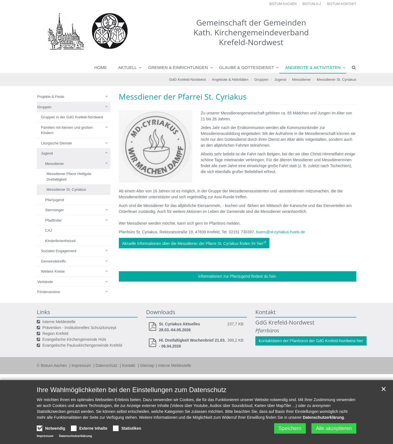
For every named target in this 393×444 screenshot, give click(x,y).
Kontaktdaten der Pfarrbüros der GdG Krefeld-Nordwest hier (311, 341)
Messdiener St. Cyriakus (336, 79)
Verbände (45, 282)
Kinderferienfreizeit (60, 241)
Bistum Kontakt (341, 4)
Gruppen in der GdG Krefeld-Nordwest (72, 117)
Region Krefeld (55, 333)
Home (100, 67)
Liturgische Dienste (56, 143)
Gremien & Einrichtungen (178, 67)
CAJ (48, 230)
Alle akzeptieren (334, 428)
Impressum (81, 365)
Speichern (290, 428)
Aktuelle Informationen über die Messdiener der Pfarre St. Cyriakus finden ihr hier (192, 243)
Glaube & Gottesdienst (246, 67)
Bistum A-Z (311, 4)
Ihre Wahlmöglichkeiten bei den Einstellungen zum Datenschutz (131, 390)
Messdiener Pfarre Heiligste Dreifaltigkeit (69, 176)
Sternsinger (54, 210)
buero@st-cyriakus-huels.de (280, 232)
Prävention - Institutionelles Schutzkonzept (79, 327)
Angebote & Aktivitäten (313, 67)
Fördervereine (48, 292)
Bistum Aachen (283, 4)
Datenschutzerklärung (323, 417)
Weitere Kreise (53, 271)
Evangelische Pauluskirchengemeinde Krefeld (82, 345)
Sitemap (147, 365)
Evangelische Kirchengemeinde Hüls (74, 339)
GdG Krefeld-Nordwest (187, 79)
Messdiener (301, 79)
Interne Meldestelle (58, 321)
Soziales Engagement (58, 251)
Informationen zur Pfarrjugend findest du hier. (237, 276)
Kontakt (129, 365)
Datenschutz (107, 365)
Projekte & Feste (50, 97)
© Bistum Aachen (52, 365)
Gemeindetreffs (53, 261)
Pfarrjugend (54, 200)
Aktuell (127, 67)
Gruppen (261, 79)
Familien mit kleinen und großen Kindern (67, 130)
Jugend (280, 79)
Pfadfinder (53, 220)
